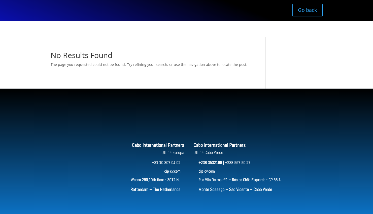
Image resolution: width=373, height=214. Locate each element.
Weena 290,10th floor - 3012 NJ (155, 179)
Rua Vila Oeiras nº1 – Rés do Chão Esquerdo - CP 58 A (239, 179)
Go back (307, 10)
